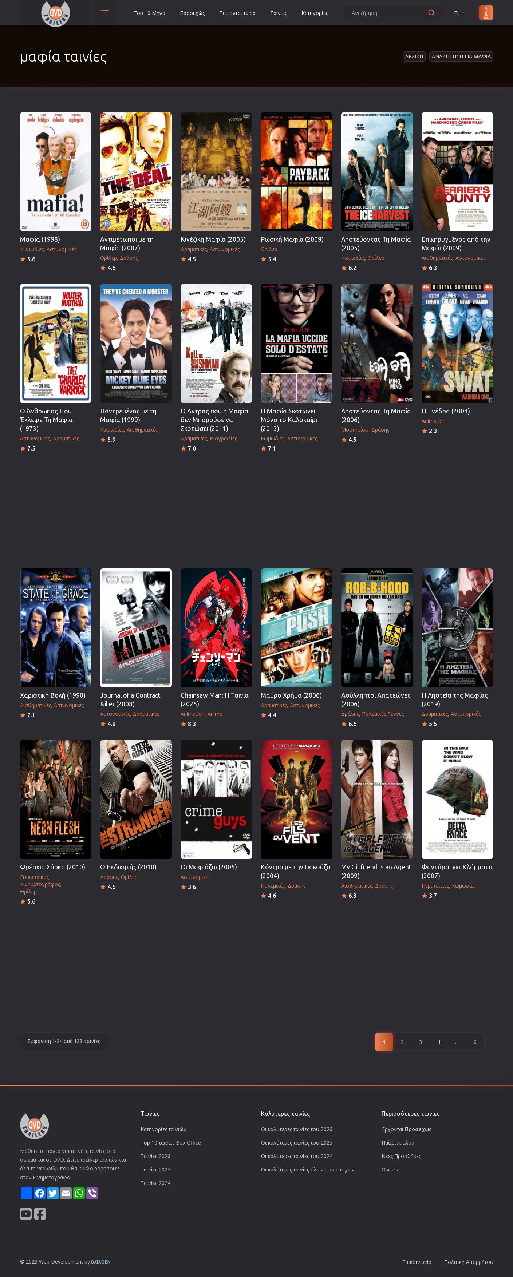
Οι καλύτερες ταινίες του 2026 (296, 1129)
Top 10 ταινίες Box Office (171, 1142)
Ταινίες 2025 (155, 1169)
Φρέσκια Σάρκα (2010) (52, 867)
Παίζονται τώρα (237, 12)
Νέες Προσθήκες (401, 1156)
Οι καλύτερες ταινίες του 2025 (296, 1142)
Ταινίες (278, 12)
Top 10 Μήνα (149, 12)
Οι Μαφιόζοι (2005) (209, 867)
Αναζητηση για (461, 56)
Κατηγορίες (314, 12)
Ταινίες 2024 (155, 1182)
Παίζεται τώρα (398, 1142)
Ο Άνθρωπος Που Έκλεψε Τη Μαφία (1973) (46, 420)
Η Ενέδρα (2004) (446, 411)
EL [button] (460, 12)
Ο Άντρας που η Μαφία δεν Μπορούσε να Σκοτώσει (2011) (214, 420)
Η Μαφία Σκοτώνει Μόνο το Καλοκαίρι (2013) (289, 420)
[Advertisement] (256, 508)
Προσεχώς (192, 12)
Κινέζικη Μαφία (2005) (213, 239)
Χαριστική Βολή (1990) (53, 695)
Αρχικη (414, 56)
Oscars (390, 1169)
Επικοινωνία (416, 1261)
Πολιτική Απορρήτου (468, 1261)
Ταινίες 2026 (155, 1156)
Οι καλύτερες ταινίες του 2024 (296, 1156)
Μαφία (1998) (40, 239)
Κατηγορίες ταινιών (163, 1129)
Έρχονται (407, 1129)
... (456, 1042)
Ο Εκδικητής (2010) (128, 867)
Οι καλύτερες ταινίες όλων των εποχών (308, 1169)
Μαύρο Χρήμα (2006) (291, 695)
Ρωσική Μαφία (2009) (292, 239)
